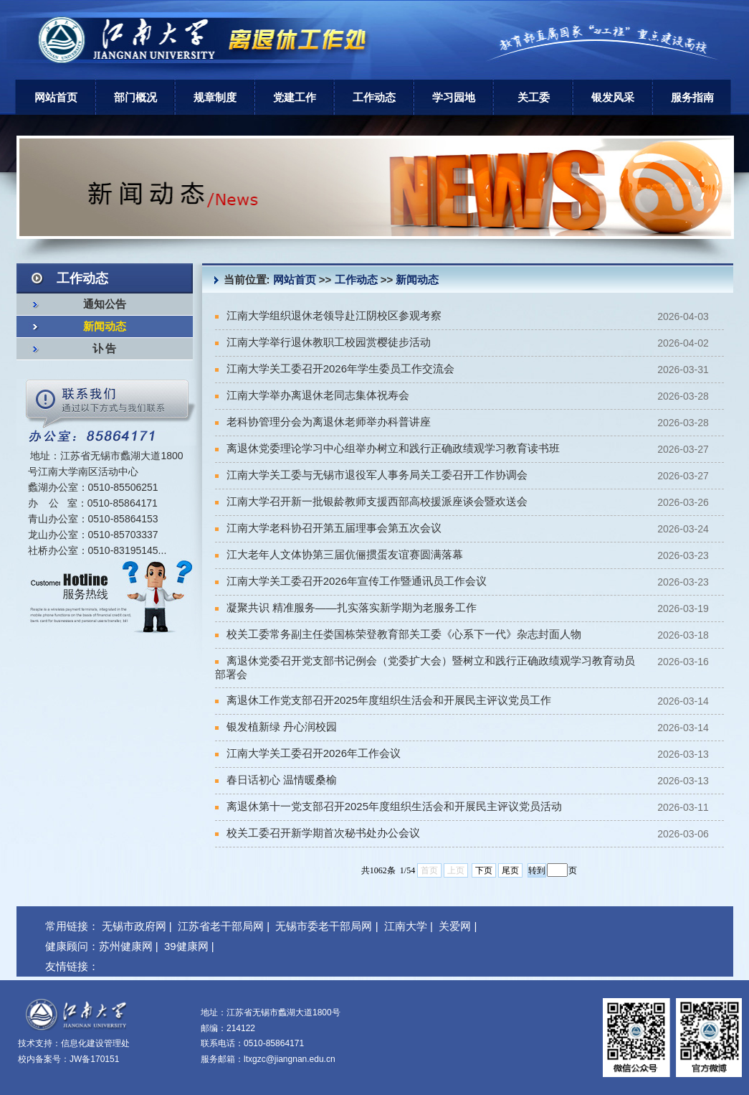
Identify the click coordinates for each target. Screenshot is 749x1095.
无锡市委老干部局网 (323, 926)
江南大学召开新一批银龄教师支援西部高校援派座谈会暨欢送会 (371, 501)
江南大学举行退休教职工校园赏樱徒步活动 (323, 342)
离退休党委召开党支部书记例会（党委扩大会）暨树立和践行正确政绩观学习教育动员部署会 (425, 667)
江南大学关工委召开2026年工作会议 (308, 753)
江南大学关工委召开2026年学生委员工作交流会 (335, 368)
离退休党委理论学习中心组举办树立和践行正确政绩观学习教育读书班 (387, 448)
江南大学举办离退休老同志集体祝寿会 (312, 395)
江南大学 (405, 926)
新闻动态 (104, 326)
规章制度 (215, 97)
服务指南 (692, 97)
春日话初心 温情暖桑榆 (276, 780)
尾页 (510, 870)
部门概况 (135, 97)
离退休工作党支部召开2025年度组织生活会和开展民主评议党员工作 (383, 700)
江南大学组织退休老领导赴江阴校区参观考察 (328, 315)
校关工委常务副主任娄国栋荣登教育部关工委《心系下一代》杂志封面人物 (398, 634)
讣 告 (104, 348)
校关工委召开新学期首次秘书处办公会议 (317, 833)
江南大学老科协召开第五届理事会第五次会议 (328, 528)
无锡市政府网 (134, 926)
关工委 (533, 97)
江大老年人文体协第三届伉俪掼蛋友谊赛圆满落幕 (339, 554)
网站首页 (55, 97)
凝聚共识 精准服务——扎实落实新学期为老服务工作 (346, 607)
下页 (483, 870)
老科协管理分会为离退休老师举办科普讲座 (323, 421)
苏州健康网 (126, 946)
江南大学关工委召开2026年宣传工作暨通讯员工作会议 (351, 581)
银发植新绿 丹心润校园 (276, 726)
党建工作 (294, 97)
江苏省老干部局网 (221, 926)
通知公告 (104, 304)
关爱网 (455, 926)
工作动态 (374, 97)
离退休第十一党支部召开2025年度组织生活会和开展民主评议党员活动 (389, 806)
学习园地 (453, 97)
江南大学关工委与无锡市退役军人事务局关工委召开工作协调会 (371, 475)
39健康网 (186, 946)
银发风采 (612, 97)
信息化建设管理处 (95, 1043)
